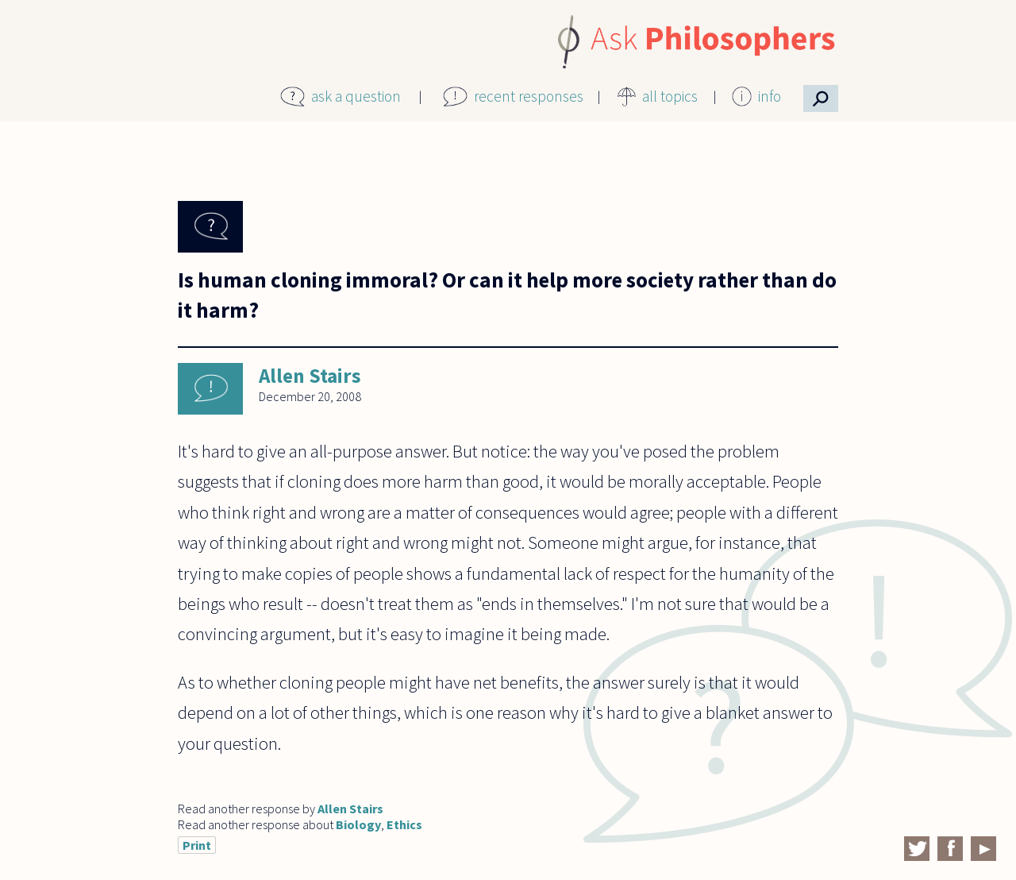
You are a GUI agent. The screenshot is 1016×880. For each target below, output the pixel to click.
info (769, 96)
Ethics (404, 824)
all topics (670, 96)
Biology (358, 824)
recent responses (528, 96)
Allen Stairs (310, 375)
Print (197, 845)
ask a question (356, 96)
